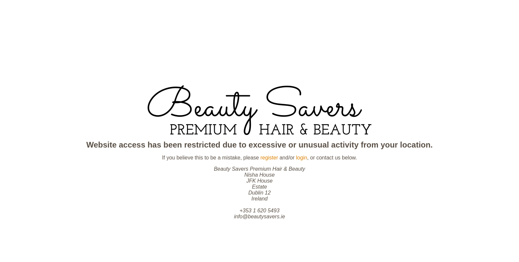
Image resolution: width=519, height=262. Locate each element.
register (269, 157)
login (301, 157)
